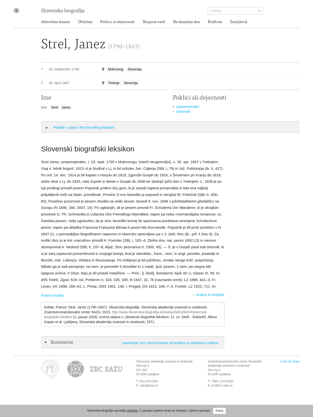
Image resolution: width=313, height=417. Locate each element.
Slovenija (135, 69)
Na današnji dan (186, 22)
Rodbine (215, 22)
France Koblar (52, 295)
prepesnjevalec (188, 107)
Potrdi (219, 411)
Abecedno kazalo (55, 22)
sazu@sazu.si (149, 385)
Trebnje (114, 83)
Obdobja (85, 22)
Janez (66, 107)
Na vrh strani (291, 361)
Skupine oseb (154, 22)
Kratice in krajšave (210, 295)
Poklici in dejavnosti (117, 22)
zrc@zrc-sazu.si (222, 385)
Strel (54, 107)
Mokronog (115, 69)
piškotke (132, 410)
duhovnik (183, 111)
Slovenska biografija (63, 11)
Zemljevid (238, 22)
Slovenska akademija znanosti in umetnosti (164, 361)
